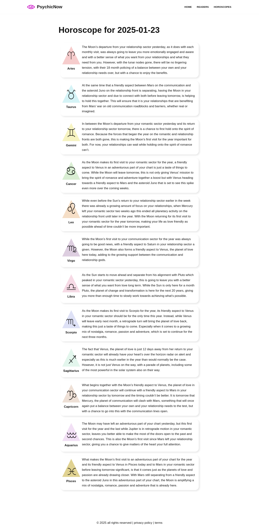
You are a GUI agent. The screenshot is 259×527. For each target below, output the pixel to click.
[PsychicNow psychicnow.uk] (44, 7)
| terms (157, 522)
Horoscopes (222, 7)
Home (188, 7)
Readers (203, 7)
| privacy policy (141, 522)
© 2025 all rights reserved (114, 522)
